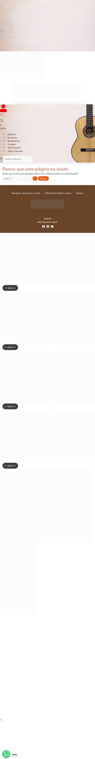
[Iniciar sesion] (3, 111)
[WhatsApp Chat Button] (6, 754)
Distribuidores (14, 140)
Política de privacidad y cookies (58, 193)
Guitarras (12, 134)
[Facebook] (43, 226)
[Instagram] (47, 226)
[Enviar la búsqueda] (35, 178)
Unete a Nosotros (15, 151)
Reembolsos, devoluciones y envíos (26, 193)
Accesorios (12, 137)
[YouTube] (52, 226)
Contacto (12, 144)
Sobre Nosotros (14, 147)
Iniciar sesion (2, 114)
